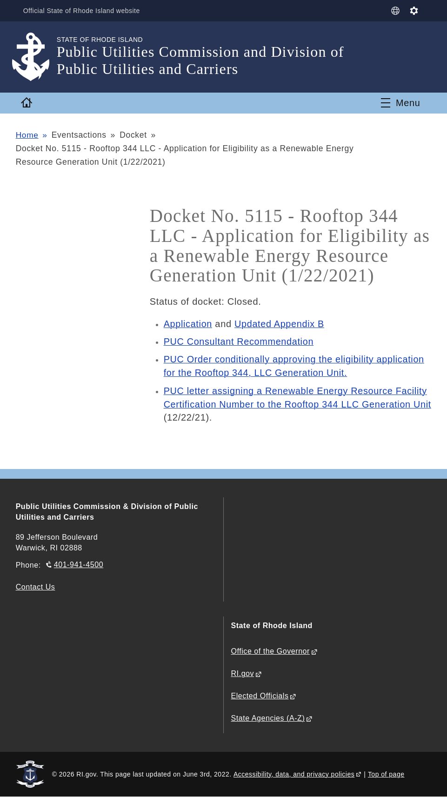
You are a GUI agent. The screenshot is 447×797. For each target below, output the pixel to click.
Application (188, 324)
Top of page (386, 773)
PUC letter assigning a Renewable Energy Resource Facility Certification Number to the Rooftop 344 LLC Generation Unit (297, 404)
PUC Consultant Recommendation (239, 341)
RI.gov (242, 673)
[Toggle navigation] (401, 103)
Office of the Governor (270, 651)
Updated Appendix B (280, 324)
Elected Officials (260, 696)
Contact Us (35, 587)
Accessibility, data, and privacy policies (294, 773)
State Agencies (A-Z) (268, 718)
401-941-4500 (78, 565)
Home (27, 135)
